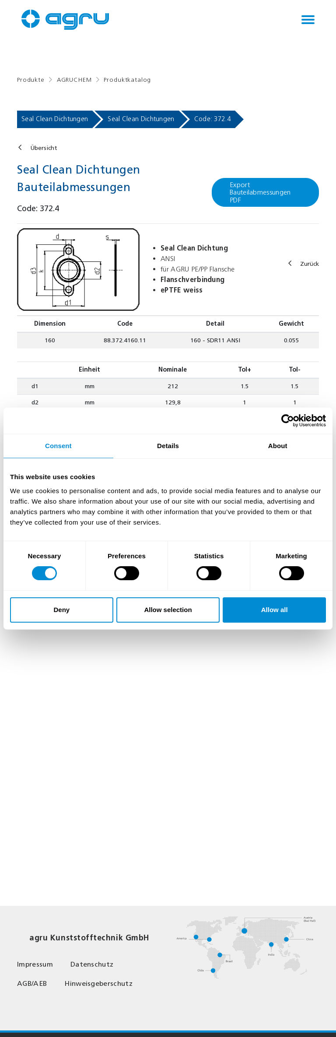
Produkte (31, 80)
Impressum (35, 964)
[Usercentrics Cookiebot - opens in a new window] (287, 420)
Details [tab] (168, 445)
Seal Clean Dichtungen (54, 119)
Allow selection (168, 609)
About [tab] (277, 445)
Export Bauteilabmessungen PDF (260, 192)
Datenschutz (92, 964)
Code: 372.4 (212, 119)
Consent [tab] (58, 445)
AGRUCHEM (74, 80)
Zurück (309, 264)
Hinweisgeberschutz (98, 983)
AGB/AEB (32, 983)
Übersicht (43, 148)
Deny (61, 609)
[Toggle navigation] (308, 19)
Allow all (274, 609)
